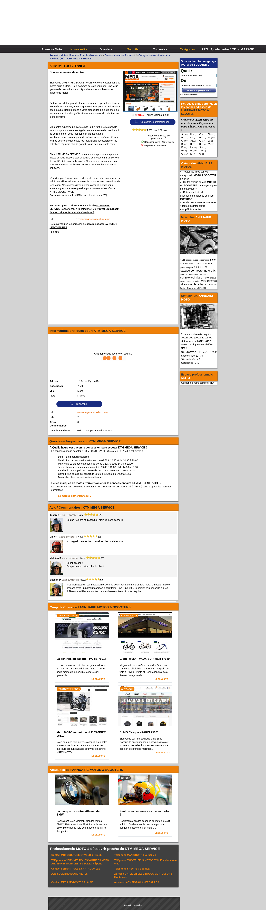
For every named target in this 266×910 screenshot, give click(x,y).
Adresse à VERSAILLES (136, 882)
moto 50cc (185, 263)
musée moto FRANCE (203, 263)
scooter (200, 267)
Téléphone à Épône (80, 862)
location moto (204, 260)
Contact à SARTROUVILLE (75, 868)
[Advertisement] (184, 25)
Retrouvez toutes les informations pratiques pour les (197, 195)
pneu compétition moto (189, 274)
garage (195, 260)
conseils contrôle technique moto (194, 276)
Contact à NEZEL (76, 855)
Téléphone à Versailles (135, 855)
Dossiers (106, 49)
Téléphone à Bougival (132, 868)
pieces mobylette (187, 268)
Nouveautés (79, 49)
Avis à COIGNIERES (69, 873)
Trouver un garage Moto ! (198, 90)
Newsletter (137, 905)
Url (51, 219)
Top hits (133, 49)
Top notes (160, 49)
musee (191, 263)
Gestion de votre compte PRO (197, 382)
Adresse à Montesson (143, 875)
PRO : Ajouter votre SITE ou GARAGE (215, 49)
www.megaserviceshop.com (94, 219)
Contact (127, 905)
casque (189, 260)
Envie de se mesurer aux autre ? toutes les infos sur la (198, 206)
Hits (52, 417)
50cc (183, 260)
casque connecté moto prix (198, 270)
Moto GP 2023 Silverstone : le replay (198, 283)
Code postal (57, 386)
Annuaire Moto (51, 49)
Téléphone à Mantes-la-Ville (145, 862)
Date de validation (60, 430)
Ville (52, 391)
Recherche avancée (189, 94)
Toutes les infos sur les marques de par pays (198, 175)
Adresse (54, 381)
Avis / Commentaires (58, 424)
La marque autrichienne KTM (75, 496)
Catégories (187, 49)
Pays (52, 395)
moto (213, 259)
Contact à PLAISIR (72, 882)
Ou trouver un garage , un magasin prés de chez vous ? (198, 185)
